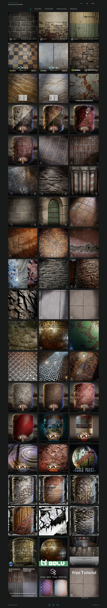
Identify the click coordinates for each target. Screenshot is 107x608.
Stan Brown (13, 2)
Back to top (96, 605)
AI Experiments (73, 8)
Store (92, 3)
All (30, 8)
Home (81, 3)
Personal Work (38, 8)
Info (87, 3)
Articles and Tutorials (62, 8)
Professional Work (49, 8)
